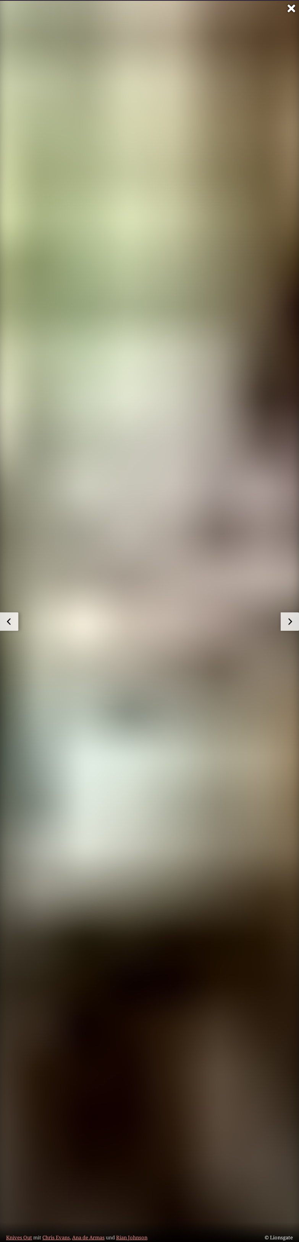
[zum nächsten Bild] (290, 621)
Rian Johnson (131, 1237)
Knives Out (19, 1237)
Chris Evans (56, 1237)
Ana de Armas (88, 1237)
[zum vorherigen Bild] (9, 621)
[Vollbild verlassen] (291, 8)
